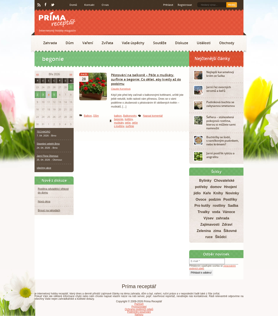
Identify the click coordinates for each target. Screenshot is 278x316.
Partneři (139, 304)
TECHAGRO (43, 131)
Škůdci (220, 237)
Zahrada (50, 42)
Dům (70, 42)
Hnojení (230, 187)
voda (216, 212)
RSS (39, 5)
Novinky (232, 193)
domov (216, 187)
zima (217, 231)
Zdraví (227, 224)
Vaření (87, 42)
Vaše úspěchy (133, 42)
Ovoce (201, 199)
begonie (118, 119)
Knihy (218, 193)
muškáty (119, 122)
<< (37, 74)
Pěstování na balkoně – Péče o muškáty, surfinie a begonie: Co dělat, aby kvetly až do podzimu (146, 79)
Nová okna (44, 201)
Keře (207, 193)
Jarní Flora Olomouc (47, 156)
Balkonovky (129, 115)
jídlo (197, 193)
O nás (105, 5)
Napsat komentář (153, 115)
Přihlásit (168, 5)
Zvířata (107, 42)
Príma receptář (57, 19)
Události (203, 42)
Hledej (231, 4)
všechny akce (44, 167)
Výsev (208, 218)
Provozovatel (138, 306)
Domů (73, 5)
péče (128, 122)
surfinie (130, 126)
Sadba (233, 205)
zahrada (222, 218)
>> (71, 74)
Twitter (53, 5)
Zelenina (204, 231)
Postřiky (230, 199)
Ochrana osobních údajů (139, 309)
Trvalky (204, 212)
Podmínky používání (139, 311)
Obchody (226, 42)
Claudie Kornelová (121, 88)
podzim (215, 199)
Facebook (46, 5)
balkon (118, 115)
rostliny (219, 205)
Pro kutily (202, 205)
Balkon (88, 115)
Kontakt (89, 5)
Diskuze (181, 42)
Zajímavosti (209, 224)
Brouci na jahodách (49, 210)
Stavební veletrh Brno (48, 143)
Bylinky (205, 180)
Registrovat (185, 5)
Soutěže (159, 42)
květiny (128, 119)
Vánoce (229, 212)
